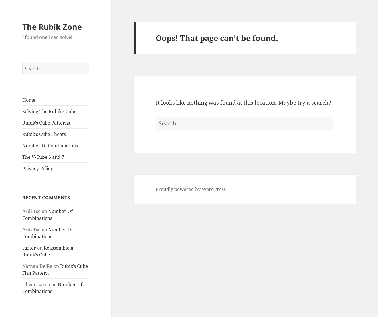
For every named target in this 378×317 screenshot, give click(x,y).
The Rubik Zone (52, 26)
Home (28, 100)
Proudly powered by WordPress (191, 189)
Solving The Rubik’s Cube (49, 111)
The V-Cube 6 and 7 (43, 157)
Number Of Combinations (50, 146)
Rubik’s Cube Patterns (46, 123)
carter (29, 248)
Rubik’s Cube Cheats (44, 134)
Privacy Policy (37, 168)
